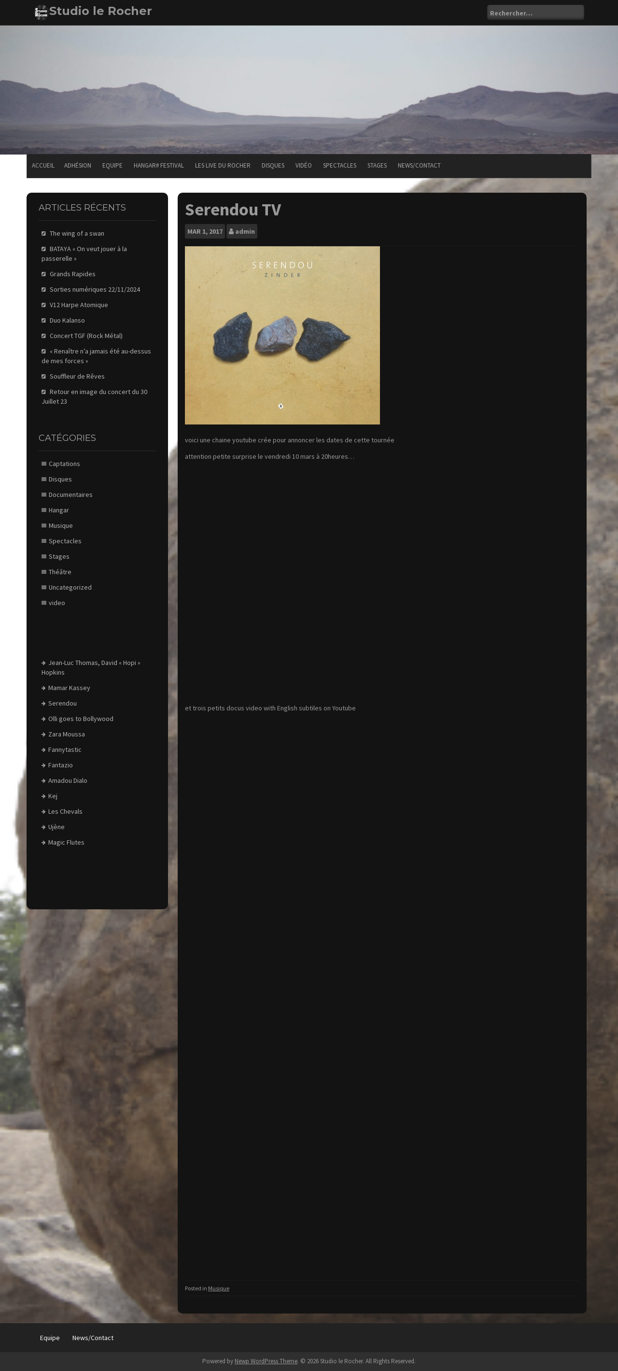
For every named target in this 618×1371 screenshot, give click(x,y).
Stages (377, 165)
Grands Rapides (73, 273)
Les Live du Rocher (223, 165)
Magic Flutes (66, 842)
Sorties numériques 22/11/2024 (95, 289)
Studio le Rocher (100, 11)
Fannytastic (65, 749)
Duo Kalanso (67, 320)
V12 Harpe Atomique (79, 304)
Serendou (62, 703)
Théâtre (60, 571)
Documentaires (71, 494)
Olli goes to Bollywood (80, 718)
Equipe (112, 165)
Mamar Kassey (69, 687)
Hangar (59, 510)
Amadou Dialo (67, 780)
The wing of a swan (77, 233)
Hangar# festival (159, 165)
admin (245, 231)
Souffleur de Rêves (77, 376)
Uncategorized (70, 587)
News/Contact (419, 165)
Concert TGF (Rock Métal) (86, 335)
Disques (273, 165)
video (57, 602)
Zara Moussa (66, 734)
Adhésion (77, 165)
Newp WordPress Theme (266, 1361)
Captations (64, 463)
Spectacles (339, 165)
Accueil (43, 165)
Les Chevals (65, 811)
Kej (52, 796)
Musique (218, 1288)
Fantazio (60, 765)
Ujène (56, 826)
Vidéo (303, 165)
